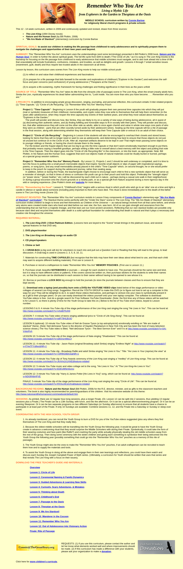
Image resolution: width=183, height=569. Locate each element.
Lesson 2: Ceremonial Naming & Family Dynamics (57, 477)
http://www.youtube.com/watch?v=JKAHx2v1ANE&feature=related (56, 361)
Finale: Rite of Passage (42, 531)
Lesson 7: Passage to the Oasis (47, 501)
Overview (35, 467)
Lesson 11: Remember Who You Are (49, 521)
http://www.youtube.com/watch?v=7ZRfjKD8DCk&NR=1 (51, 353)
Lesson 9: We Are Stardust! (44, 511)
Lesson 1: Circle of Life (42, 472)
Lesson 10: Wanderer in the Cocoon (49, 516)
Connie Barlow (137, 20)
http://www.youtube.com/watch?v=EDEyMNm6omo (48, 369)
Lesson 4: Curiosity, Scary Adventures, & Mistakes (57, 487)
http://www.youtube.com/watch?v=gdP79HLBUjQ (47, 318)
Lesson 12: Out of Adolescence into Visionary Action (58, 526)
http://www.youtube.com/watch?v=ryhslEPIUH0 (46, 311)
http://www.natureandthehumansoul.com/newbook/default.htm (47, 394)
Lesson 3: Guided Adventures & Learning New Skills (58, 482)
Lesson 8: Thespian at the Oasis (47, 506)
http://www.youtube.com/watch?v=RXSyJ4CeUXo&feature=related (56, 384)
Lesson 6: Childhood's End (44, 496)
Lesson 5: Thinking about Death (47, 492)
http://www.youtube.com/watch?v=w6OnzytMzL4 (47, 338)
